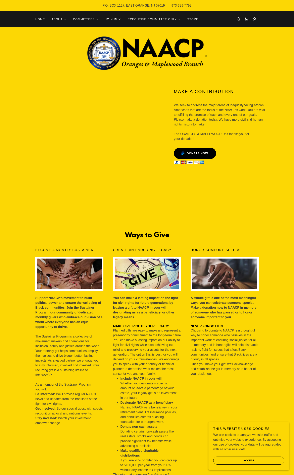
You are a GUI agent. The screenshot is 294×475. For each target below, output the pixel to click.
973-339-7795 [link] (182, 5)
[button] (59, 19)
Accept (234, 461)
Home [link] (40, 19)
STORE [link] (192, 19)
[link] (247, 19)
